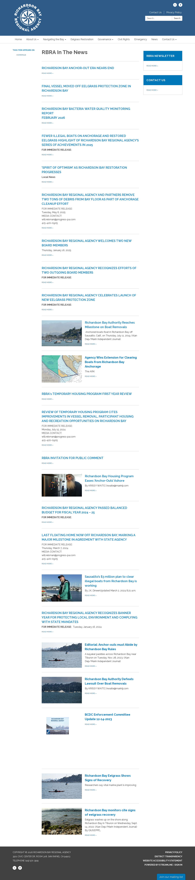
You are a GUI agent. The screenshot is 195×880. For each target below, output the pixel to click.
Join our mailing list (171, 876)
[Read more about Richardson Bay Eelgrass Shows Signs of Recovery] (90, 786)
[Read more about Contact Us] (162, 85)
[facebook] (180, 5)
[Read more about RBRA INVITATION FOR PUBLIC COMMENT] (90, 460)
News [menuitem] (154, 39)
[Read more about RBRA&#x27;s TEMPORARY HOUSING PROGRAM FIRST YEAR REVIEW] (90, 396)
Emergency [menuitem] (140, 39)
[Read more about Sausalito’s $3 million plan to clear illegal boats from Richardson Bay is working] (90, 588)
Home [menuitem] (18, 39)
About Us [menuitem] (31, 39)
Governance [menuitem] (104, 39)
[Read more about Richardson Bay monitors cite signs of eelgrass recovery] (90, 822)
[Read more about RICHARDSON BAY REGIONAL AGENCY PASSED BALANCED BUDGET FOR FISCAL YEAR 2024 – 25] (90, 514)
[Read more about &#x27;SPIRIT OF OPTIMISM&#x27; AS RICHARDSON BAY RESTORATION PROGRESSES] (90, 174)
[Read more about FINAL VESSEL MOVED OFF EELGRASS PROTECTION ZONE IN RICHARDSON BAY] (90, 90)
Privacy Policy (174, 12)
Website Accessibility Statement (162, 860)
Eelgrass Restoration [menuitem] (82, 39)
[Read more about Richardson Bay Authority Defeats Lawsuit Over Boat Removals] (90, 690)
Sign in (178, 865)
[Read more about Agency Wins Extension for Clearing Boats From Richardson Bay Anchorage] (90, 369)
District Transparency (168, 856)
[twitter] (175, 5)
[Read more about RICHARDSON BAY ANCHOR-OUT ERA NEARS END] (90, 70)
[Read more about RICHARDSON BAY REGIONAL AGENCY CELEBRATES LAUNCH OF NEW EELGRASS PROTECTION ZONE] (90, 302)
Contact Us (155, 12)
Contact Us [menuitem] (168, 39)
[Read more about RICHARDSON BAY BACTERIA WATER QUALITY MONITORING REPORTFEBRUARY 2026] (90, 115)
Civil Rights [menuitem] (124, 39)
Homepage (21, 55)
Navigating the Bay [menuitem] (53, 39)
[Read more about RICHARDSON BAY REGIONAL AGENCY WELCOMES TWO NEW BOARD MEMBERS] (90, 247)
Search (177, 18)
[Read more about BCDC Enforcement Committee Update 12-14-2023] (90, 738)
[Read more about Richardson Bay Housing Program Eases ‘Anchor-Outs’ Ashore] (90, 485)
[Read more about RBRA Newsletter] (162, 61)
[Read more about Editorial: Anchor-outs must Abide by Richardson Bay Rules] (90, 655)
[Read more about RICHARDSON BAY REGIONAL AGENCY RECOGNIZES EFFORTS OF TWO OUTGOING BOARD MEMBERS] (90, 274)
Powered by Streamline (159, 865)
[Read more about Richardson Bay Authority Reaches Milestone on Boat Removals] (90, 333)
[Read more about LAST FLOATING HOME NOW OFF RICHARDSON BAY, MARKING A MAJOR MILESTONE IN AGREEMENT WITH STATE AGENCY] (90, 549)
